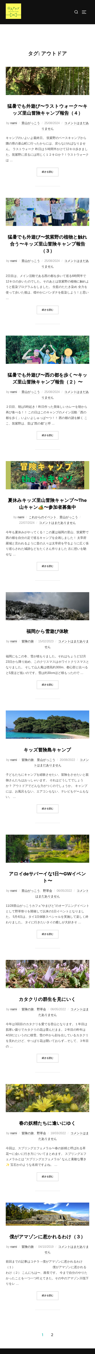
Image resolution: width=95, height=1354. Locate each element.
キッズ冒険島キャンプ (47, 758)
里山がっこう (30, 131)
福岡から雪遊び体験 (47, 639)
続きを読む (50, 180)
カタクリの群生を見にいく (47, 1007)
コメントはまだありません (57, 531)
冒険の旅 (27, 649)
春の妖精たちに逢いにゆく (47, 1131)
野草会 (47, 899)
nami (13, 131)
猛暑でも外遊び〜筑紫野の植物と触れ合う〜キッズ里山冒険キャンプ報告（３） (47, 252)
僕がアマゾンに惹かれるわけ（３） (47, 1245)
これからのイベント (42, 525)
